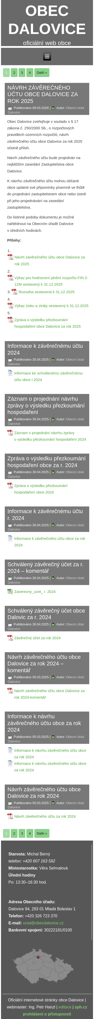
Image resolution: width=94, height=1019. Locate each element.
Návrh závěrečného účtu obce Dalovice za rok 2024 (44, 792)
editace (64, 1007)
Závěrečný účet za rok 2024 (37, 638)
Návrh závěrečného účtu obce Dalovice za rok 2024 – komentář (44, 663)
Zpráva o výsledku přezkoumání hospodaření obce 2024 (41, 488)
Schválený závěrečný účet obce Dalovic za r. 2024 (46, 614)
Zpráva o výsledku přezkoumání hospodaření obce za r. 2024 (47, 461)
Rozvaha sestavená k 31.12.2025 (46, 292)
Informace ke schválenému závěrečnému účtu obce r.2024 (48, 376)
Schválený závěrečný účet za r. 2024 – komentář (45, 567)
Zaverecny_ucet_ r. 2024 (35, 591)
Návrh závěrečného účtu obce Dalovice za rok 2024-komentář (49, 694)
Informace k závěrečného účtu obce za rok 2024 (49, 541)
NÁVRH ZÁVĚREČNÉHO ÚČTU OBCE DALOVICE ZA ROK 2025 (43, 94)
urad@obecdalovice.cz (43, 923)
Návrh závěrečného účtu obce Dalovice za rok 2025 (50, 260)
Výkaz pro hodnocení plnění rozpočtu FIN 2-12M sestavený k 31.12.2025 (51, 281)
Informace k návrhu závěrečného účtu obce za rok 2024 (44, 723)
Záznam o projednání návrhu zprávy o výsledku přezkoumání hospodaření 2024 (50, 436)
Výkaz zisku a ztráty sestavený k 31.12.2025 (51, 306)
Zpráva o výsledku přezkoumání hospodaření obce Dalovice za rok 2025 (48, 323)
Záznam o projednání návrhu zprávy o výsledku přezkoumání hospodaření (46, 405)
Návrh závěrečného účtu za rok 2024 (45, 816)
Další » (42, 72)
